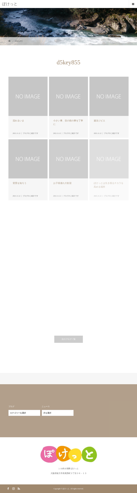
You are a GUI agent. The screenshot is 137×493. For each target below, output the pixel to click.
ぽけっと (10, 4)
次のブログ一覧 (69, 339)
